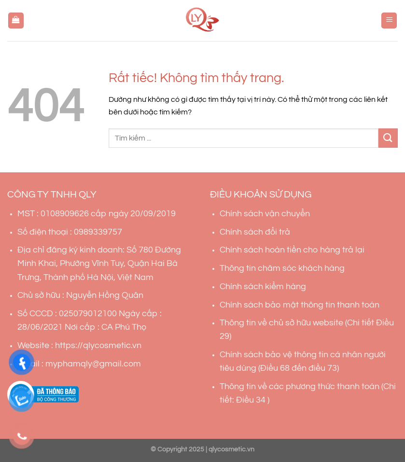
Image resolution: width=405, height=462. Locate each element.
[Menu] (389, 20)
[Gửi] (388, 137)
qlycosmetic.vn (231, 449)
